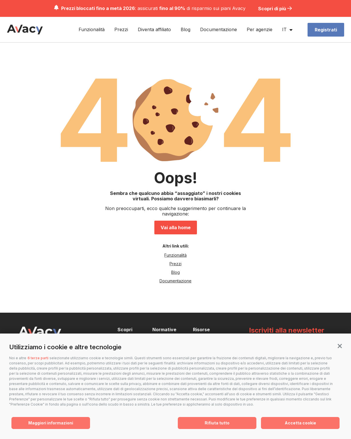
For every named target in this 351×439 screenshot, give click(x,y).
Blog (187, 26)
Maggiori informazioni (50, 422)
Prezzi (123, 26)
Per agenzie (261, 26)
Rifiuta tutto (217, 422)
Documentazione (220, 26)
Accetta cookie (300, 422)
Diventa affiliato (156, 26)
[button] (339, 345)
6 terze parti (37, 358)
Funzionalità (93, 26)
